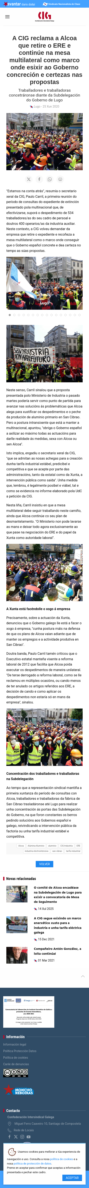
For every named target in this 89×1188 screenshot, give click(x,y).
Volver (44, 864)
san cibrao (57, 851)
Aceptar (72, 1178)
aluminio (52, 846)
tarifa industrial (73, 851)
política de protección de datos (32, 1163)
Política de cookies (15, 1057)
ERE (78, 846)
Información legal (14, 1044)
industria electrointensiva (36, 851)
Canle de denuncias (16, 1064)
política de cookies (61, 1159)
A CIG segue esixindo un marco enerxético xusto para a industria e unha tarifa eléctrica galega (57, 925)
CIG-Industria (66, 846)
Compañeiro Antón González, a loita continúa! (57, 951)
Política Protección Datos (19, 1051)
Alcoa (21, 846)
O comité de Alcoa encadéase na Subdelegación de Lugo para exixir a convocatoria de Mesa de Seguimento (58, 895)
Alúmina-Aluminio (36, 846)
